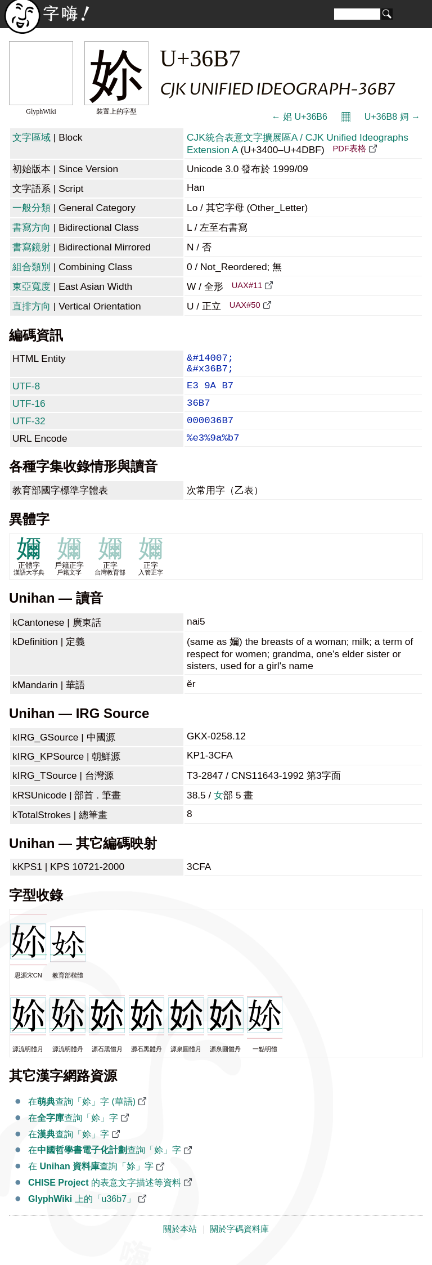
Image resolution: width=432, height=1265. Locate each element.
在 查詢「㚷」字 (91, 1181)
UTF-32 (29, 431)
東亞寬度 (31, 286)
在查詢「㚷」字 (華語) (82, 1116)
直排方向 (31, 306)
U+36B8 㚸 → (392, 117)
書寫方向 (31, 227)
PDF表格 (349, 148)
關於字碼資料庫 (239, 1243)
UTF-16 (29, 411)
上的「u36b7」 (82, 1213)
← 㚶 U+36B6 (299, 117)
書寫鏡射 (31, 247)
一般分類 (31, 207)
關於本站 (180, 1243)
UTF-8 (26, 391)
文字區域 (31, 137)
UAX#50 (245, 304)
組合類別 (31, 266)
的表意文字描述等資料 (104, 1197)
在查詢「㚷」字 (73, 1132)
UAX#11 (247, 285)
